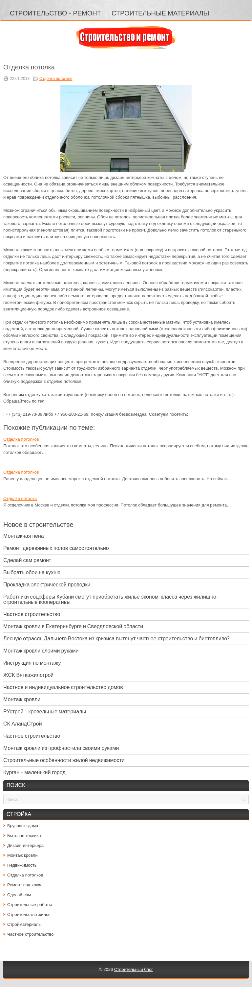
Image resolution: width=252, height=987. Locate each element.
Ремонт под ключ (24, 885)
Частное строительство (31, 614)
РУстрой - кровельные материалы (44, 711)
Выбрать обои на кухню (31, 572)
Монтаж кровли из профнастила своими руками (61, 748)
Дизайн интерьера (25, 845)
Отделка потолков (55, 78)
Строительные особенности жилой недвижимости (64, 760)
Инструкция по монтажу (32, 662)
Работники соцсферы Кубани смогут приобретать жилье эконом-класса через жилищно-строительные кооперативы (111, 599)
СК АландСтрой (22, 723)
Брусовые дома (22, 825)
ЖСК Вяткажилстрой (28, 675)
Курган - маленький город (34, 772)
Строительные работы (29, 904)
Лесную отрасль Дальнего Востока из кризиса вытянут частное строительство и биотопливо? (116, 638)
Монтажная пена (23, 535)
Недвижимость (21, 865)
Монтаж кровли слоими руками (40, 650)
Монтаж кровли (21, 699)
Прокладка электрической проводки (47, 584)
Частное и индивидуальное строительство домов (63, 687)
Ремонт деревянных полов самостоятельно (56, 548)
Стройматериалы (24, 924)
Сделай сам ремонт (27, 560)
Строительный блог (133, 969)
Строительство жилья (29, 914)
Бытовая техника (24, 835)
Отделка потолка (20, 498)
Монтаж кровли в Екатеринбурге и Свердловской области (73, 626)
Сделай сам (19, 895)
